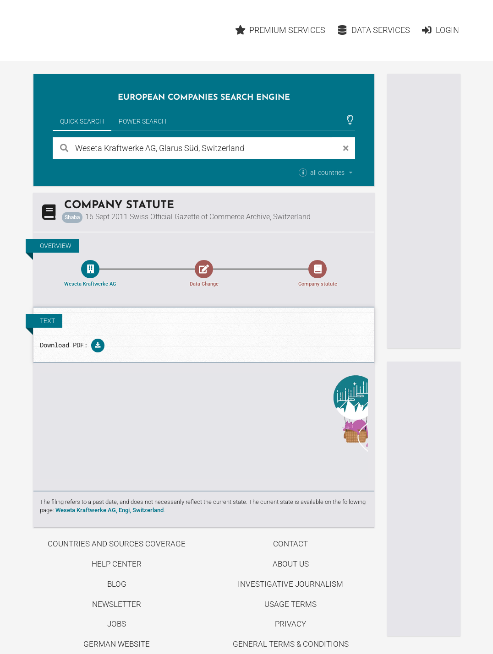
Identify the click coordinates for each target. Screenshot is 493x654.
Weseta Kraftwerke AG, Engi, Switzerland (109, 510)
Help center (117, 563)
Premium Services (280, 30)
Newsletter (116, 604)
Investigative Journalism (290, 584)
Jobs (116, 623)
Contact (290, 543)
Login (440, 30)
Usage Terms (290, 604)
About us (291, 563)
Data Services (373, 30)
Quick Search (82, 121)
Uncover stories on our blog (204, 426)
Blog (116, 584)
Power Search (142, 121)
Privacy (290, 623)
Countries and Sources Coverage (117, 543)
